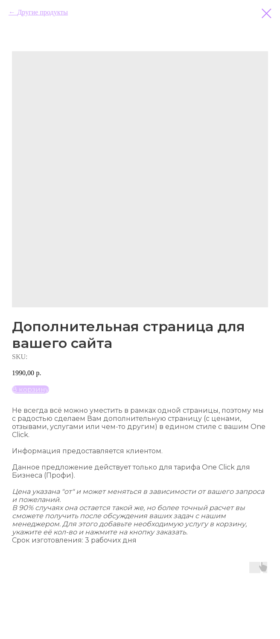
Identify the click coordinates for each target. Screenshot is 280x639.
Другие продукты (42, 12)
